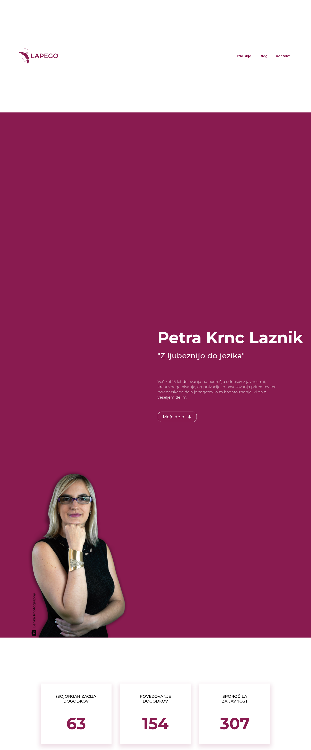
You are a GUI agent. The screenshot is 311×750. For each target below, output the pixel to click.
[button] (165, 417)
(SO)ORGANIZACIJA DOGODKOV (76, 699)
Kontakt (283, 56)
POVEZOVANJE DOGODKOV (155, 699)
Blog (264, 56)
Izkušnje (244, 56)
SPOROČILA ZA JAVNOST (235, 699)
